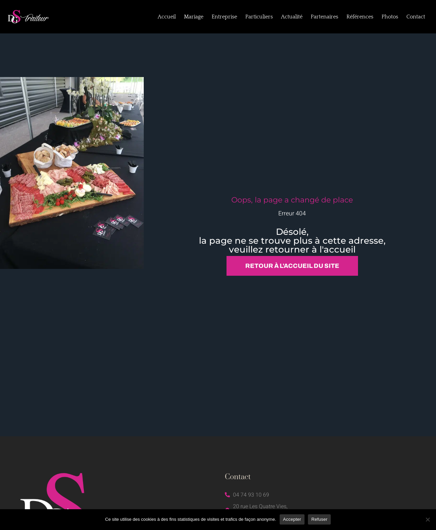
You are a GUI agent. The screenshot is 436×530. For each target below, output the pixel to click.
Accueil (167, 17)
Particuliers (259, 17)
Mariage (193, 17)
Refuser (319, 519)
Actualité (291, 17)
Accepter (292, 519)
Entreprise (224, 17)
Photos (390, 17)
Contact (415, 17)
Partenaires (324, 17)
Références (359, 17)
